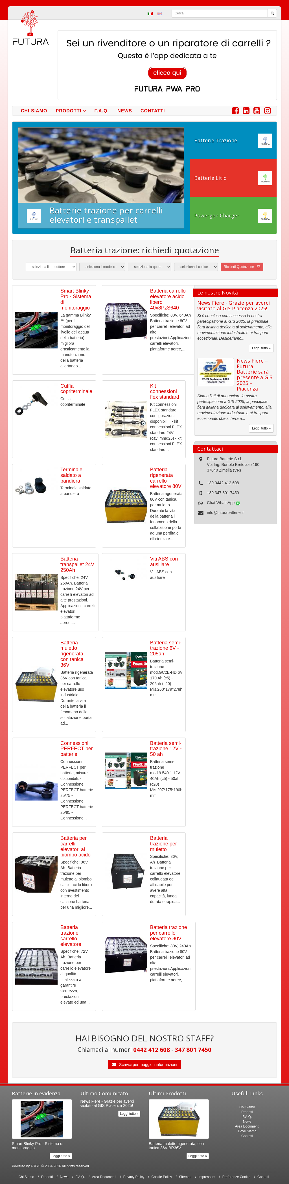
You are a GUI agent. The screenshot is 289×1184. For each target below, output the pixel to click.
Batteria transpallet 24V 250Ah (77, 564)
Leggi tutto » (261, 348)
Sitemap (185, 1177)
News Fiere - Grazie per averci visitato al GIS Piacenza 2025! (233, 305)
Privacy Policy (133, 1177)
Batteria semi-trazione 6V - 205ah (165, 648)
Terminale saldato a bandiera (71, 475)
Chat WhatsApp (223, 502)
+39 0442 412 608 (223, 483)
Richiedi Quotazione (242, 267)
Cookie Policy (162, 1177)
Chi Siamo (34, 110)
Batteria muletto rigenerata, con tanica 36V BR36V (176, 1145)
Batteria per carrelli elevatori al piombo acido (75, 846)
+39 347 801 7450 (223, 492)
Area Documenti (247, 1126)
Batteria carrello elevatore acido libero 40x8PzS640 (168, 299)
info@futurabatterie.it (225, 512)
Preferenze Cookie (236, 1177)
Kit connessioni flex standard (164, 391)
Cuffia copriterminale (76, 388)
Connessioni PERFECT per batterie (76, 748)
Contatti (153, 110)
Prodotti (71, 110)
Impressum (206, 1177)
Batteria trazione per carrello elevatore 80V (168, 932)
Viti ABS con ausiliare (164, 561)
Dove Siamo (247, 1131)
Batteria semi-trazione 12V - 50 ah (166, 748)
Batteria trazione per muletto (163, 843)
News (124, 110)
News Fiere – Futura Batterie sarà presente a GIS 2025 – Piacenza (254, 374)
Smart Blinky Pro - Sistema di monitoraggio (75, 299)
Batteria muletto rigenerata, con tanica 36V (72, 654)
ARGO (35, 1166)
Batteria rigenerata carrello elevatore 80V (165, 478)
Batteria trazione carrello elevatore (70, 935)
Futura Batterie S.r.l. (224, 459)
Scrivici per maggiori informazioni (144, 1064)
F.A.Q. (102, 110)
